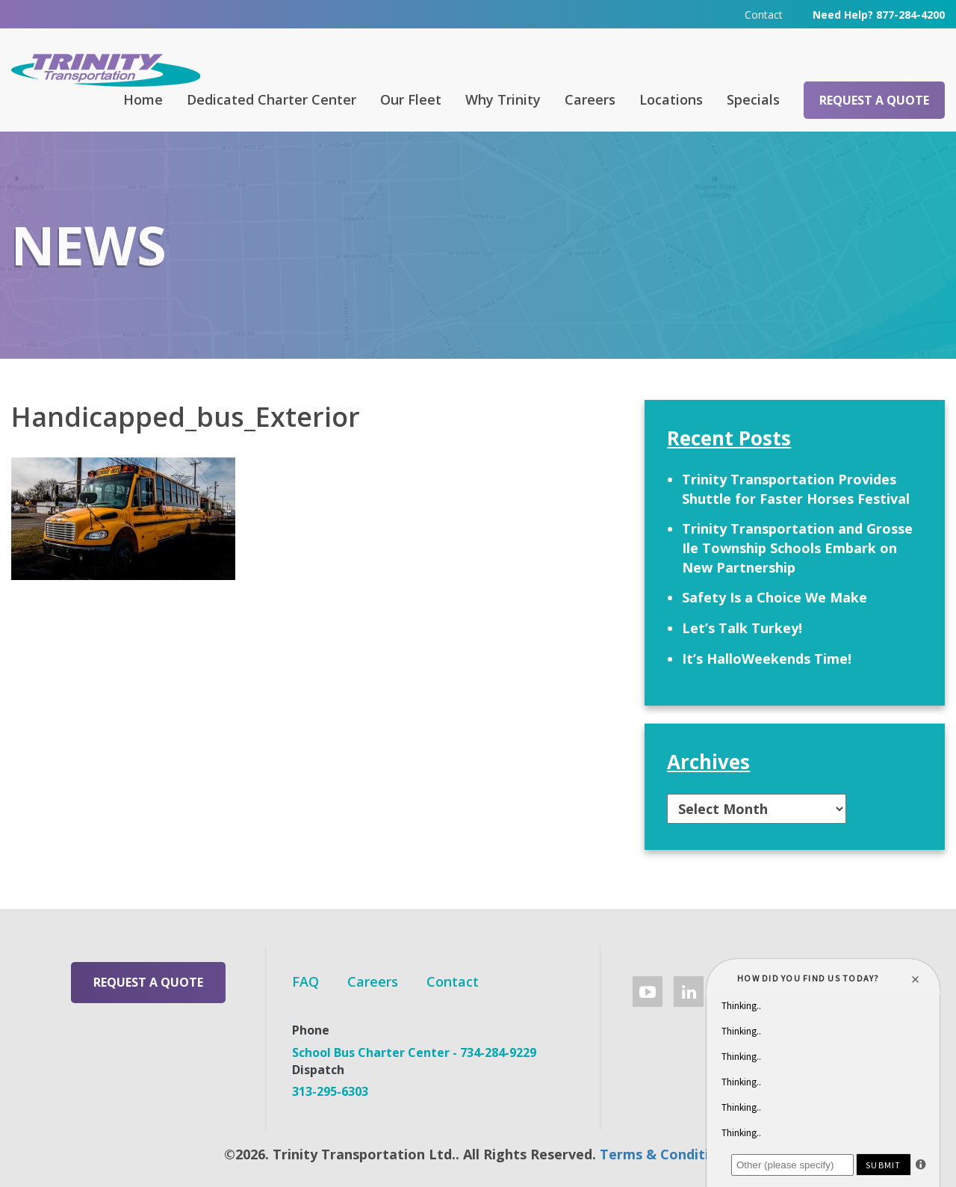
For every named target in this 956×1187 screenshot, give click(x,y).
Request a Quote (874, 100)
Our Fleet (410, 99)
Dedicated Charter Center (271, 99)
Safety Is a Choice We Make (774, 597)
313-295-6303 (330, 1091)
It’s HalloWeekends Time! (766, 659)
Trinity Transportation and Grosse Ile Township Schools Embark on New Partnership (797, 547)
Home (143, 99)
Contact (764, 14)
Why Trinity (503, 99)
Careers (590, 99)
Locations (671, 99)
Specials (753, 99)
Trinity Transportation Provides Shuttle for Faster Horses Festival (796, 489)
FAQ (305, 981)
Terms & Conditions (666, 1154)
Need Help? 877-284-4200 (879, 14)
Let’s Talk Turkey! (742, 628)
